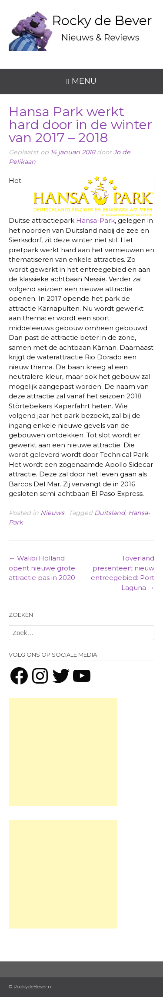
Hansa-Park (95, 220)
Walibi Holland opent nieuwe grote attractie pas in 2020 (42, 568)
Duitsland (109, 513)
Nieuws (52, 513)
